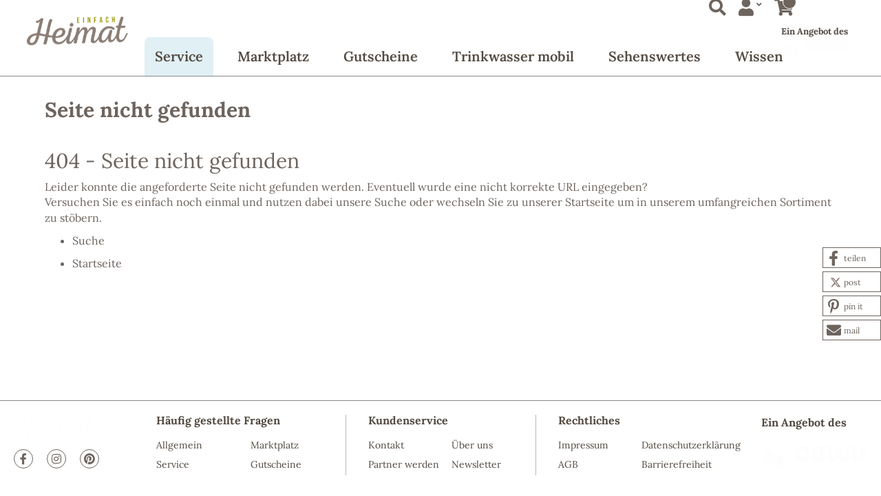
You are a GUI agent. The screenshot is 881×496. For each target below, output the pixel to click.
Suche (390, 202)
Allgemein (179, 445)
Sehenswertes (654, 56)
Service (179, 56)
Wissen (759, 56)
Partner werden (403, 464)
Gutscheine (380, 56)
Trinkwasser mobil (513, 56)
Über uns (472, 445)
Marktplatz (273, 56)
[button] (851, 257)
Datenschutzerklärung (691, 445)
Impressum (583, 445)
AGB (568, 464)
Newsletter (476, 464)
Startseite (590, 202)
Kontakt (386, 445)
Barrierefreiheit (676, 464)
